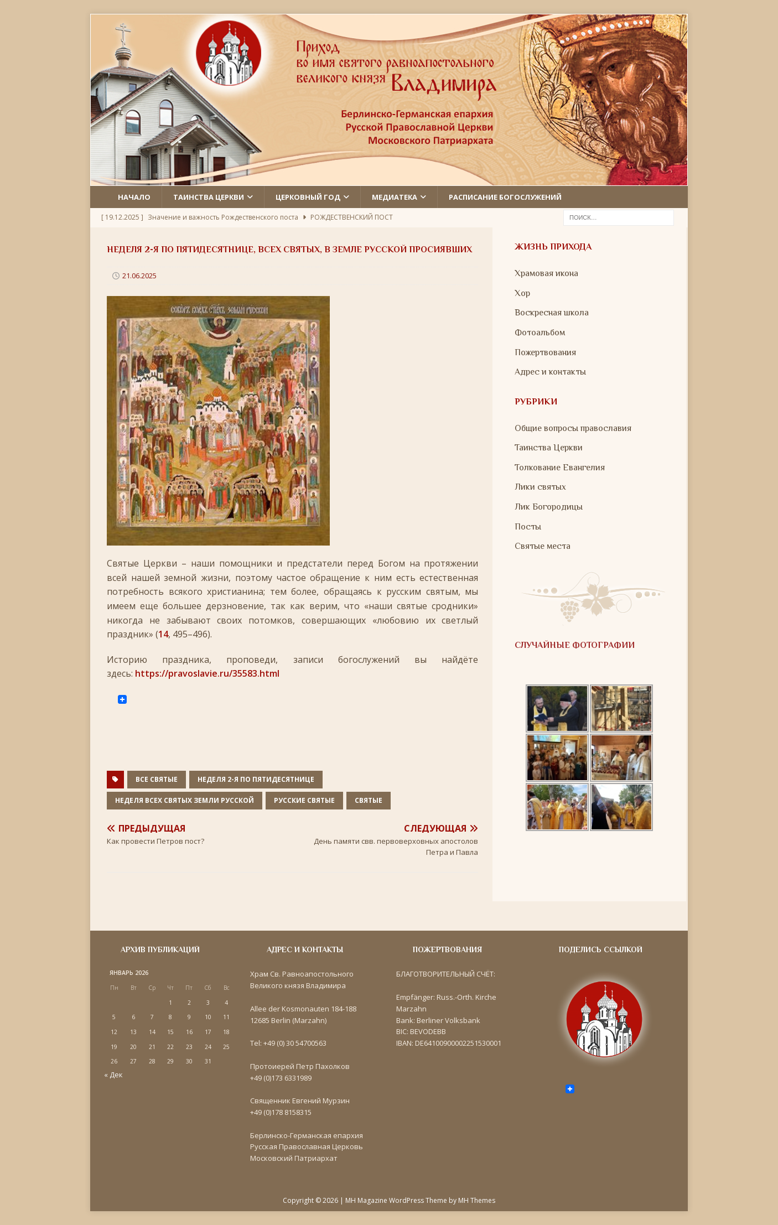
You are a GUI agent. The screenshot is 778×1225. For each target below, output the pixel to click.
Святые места (542, 546)
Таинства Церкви (549, 448)
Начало (134, 197)
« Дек (113, 1074)
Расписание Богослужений (505, 197)
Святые (368, 800)
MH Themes (476, 1200)
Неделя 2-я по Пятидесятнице (256, 779)
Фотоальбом (540, 333)
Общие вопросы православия (573, 428)
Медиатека (394, 197)
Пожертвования (545, 352)
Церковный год (308, 197)
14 (163, 634)
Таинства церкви (208, 197)
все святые (157, 779)
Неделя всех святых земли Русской (184, 800)
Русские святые (304, 800)
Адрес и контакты (550, 372)
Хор (522, 293)
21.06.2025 (139, 276)
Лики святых (540, 487)
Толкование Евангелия (560, 468)
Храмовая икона (546, 273)
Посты (528, 527)
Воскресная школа (552, 313)
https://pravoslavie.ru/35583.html (207, 673)
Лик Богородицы (549, 507)
